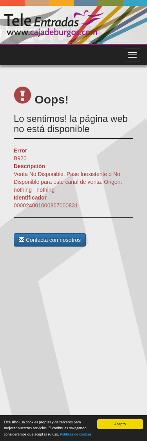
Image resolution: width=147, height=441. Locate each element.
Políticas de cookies (75, 434)
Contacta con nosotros (50, 240)
